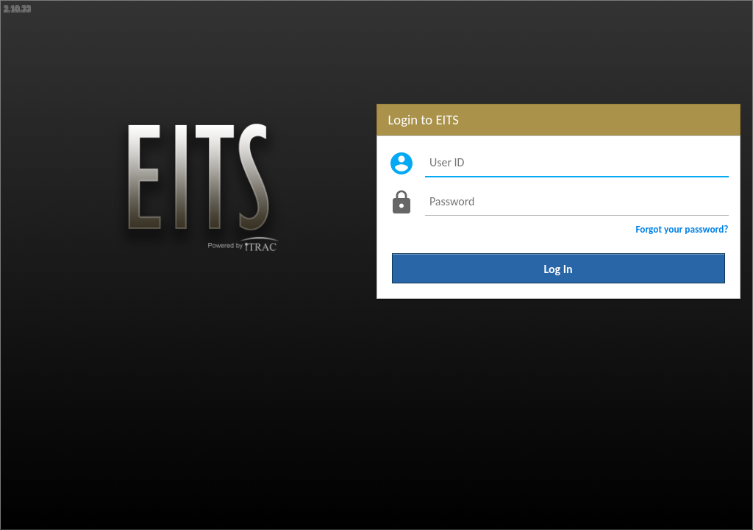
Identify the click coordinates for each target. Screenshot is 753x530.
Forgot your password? (681, 229)
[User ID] (576, 163)
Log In (558, 268)
